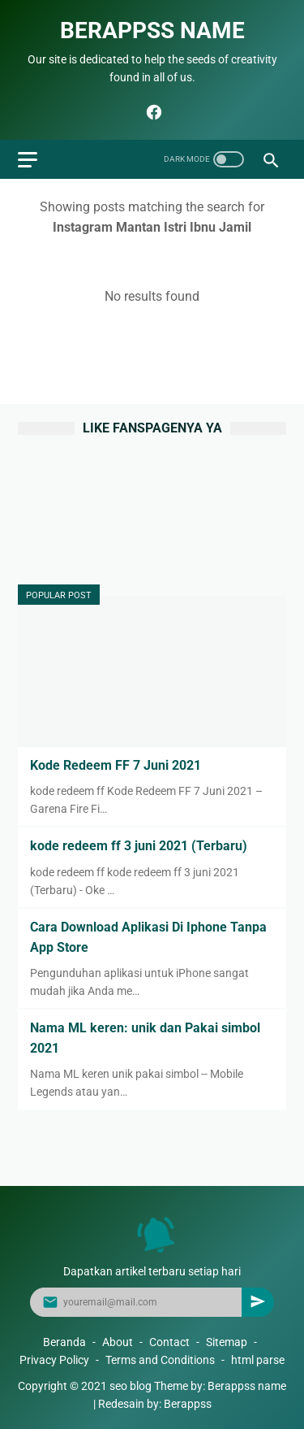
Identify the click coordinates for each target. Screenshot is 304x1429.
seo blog (130, 1385)
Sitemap (226, 1342)
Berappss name (152, 30)
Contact (169, 1342)
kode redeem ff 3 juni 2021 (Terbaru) (138, 845)
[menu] (27, 159)
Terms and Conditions (160, 1359)
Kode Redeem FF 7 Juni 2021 (115, 765)
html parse (258, 1359)
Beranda (64, 1342)
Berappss (188, 1403)
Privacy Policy (54, 1359)
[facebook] (152, 112)
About (117, 1342)
